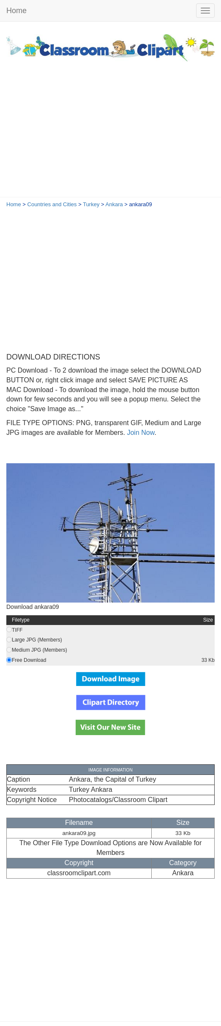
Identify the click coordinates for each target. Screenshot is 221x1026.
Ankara (114, 204)
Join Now (139, 432)
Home (16, 10)
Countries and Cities (52, 204)
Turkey (91, 204)
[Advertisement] (110, 133)
